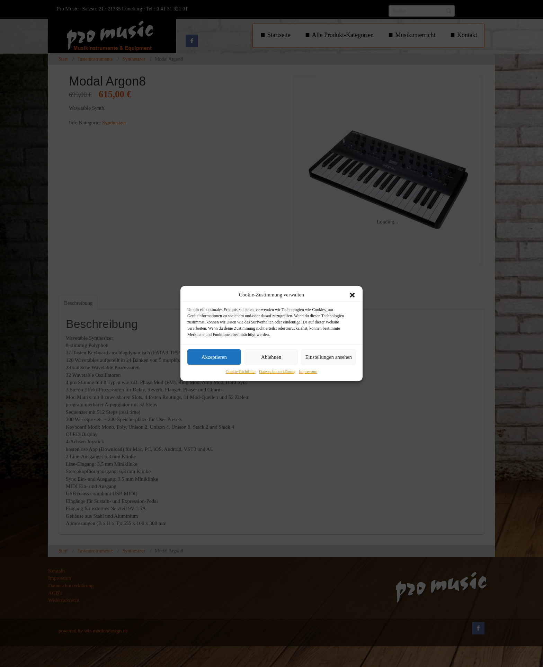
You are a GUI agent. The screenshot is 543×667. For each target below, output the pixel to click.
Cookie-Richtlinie (241, 372)
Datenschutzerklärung (277, 372)
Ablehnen (271, 357)
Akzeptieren (214, 357)
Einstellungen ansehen (328, 357)
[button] (352, 295)
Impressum (308, 372)
